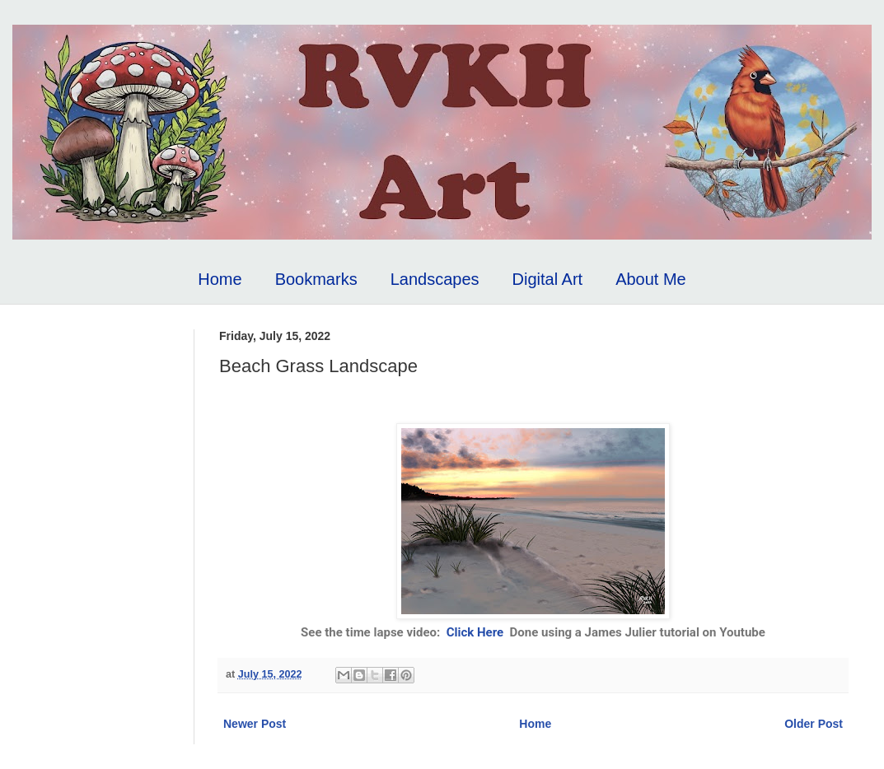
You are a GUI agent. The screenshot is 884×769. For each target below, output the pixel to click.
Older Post (813, 723)
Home (219, 279)
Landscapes (435, 279)
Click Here (475, 632)
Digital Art (547, 279)
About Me (650, 279)
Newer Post (254, 723)
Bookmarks (316, 279)
